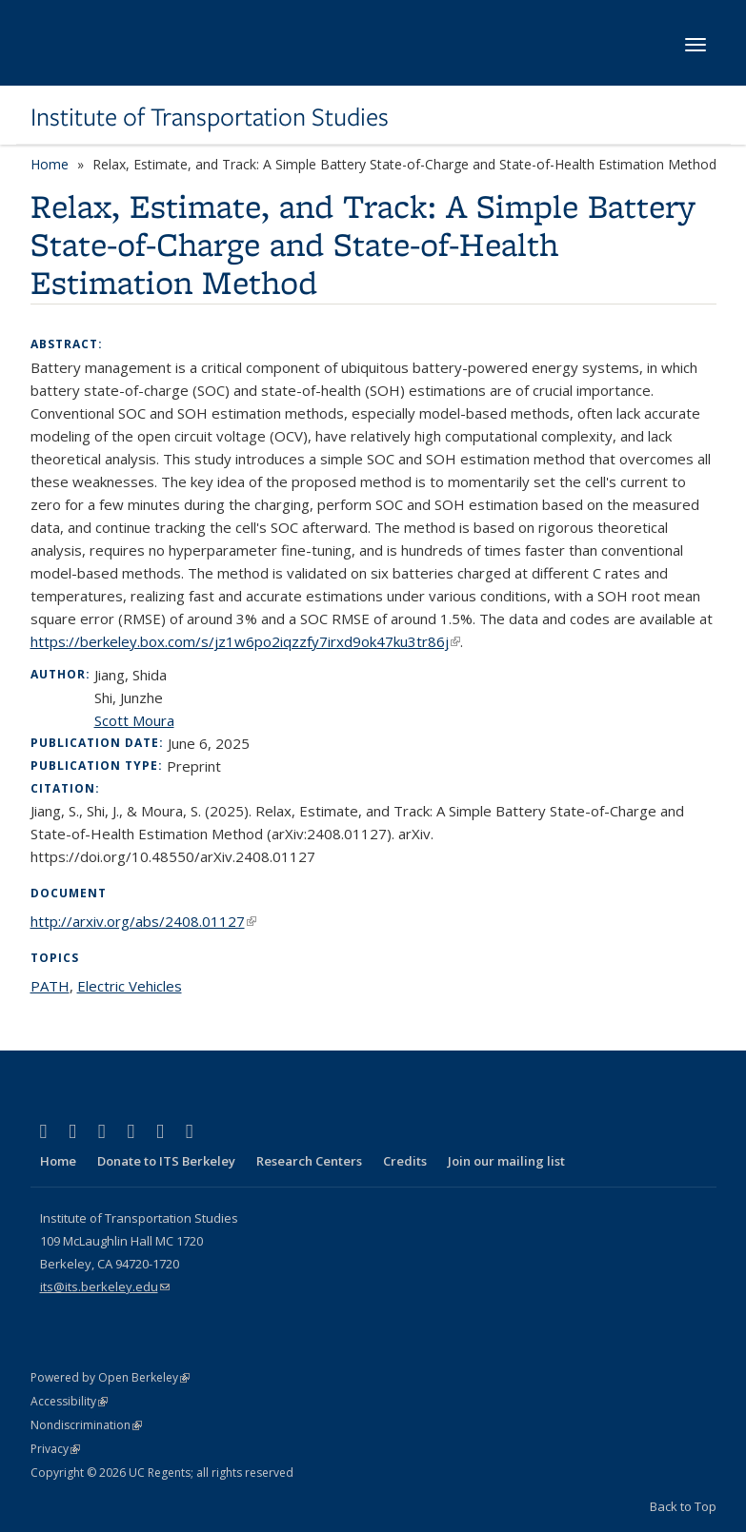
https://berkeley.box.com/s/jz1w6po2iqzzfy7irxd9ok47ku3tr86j (245, 641)
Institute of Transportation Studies (209, 117)
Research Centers (309, 1160)
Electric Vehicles (129, 985)
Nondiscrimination (86, 1425)
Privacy (55, 1449)
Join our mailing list (506, 1160)
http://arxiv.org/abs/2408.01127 (143, 921)
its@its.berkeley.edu (105, 1286)
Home (49, 164)
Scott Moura (134, 720)
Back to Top (683, 1506)
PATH (50, 985)
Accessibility (69, 1401)
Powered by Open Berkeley (110, 1377)
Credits (405, 1160)
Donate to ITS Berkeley (166, 1160)
